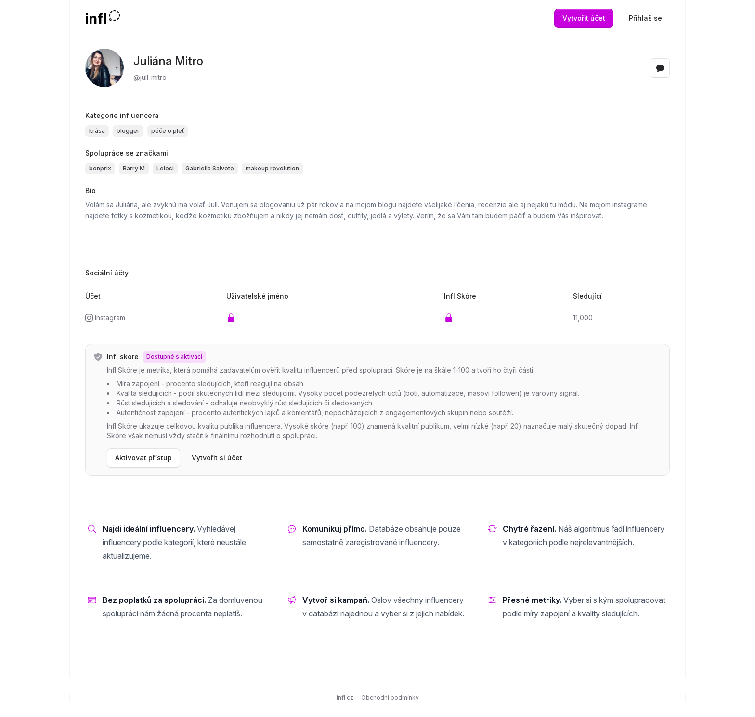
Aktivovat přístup (143, 458)
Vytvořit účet (583, 18)
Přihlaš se (645, 18)
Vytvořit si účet (217, 458)
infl (96, 18)
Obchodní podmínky (390, 697)
